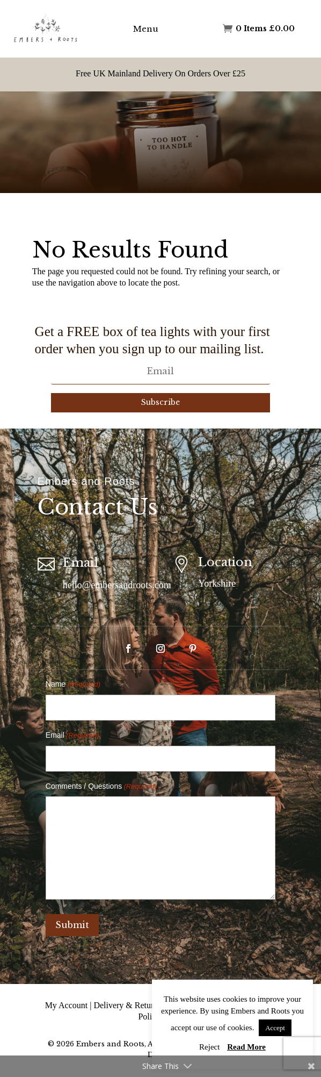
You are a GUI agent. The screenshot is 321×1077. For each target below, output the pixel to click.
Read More (246, 1047)
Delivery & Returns (127, 1005)
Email (72, 735)
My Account (66, 1005)
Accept (275, 1028)
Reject (209, 1047)
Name (73, 684)
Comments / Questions (101, 787)
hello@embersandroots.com (117, 585)
